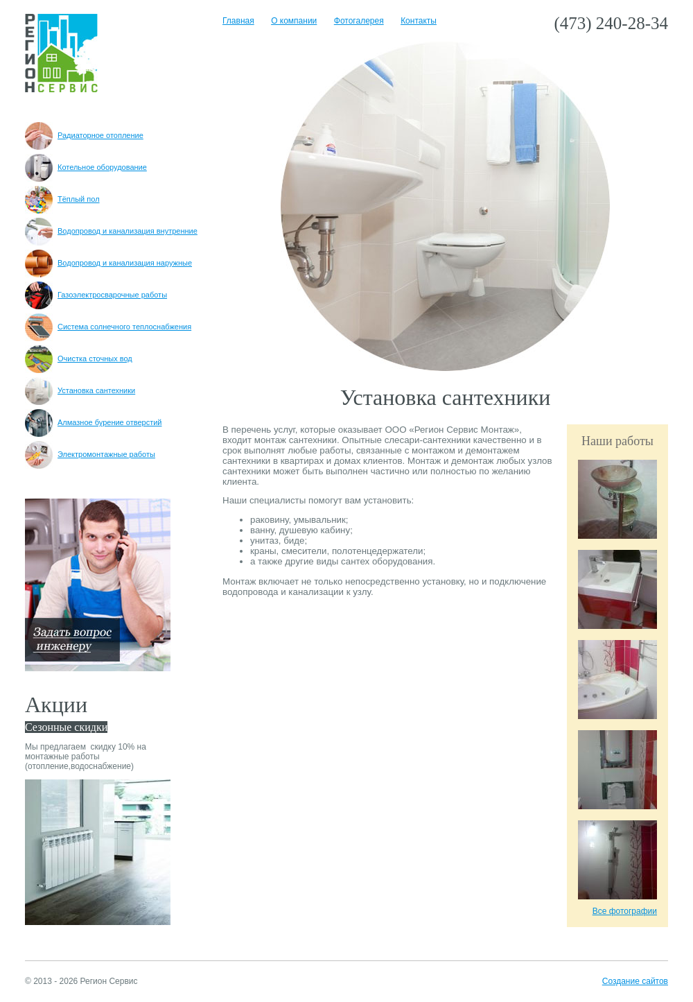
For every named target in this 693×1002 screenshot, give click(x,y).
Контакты (419, 21)
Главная (238, 21)
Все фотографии (625, 911)
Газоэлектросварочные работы (96, 295)
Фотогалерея (359, 21)
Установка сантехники (80, 390)
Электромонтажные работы (90, 454)
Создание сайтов (635, 981)
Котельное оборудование (86, 167)
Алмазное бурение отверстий (93, 422)
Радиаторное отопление (84, 135)
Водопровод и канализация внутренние (111, 231)
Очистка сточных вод (78, 358)
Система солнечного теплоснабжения (108, 326)
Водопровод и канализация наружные (108, 263)
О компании (294, 21)
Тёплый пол (62, 199)
